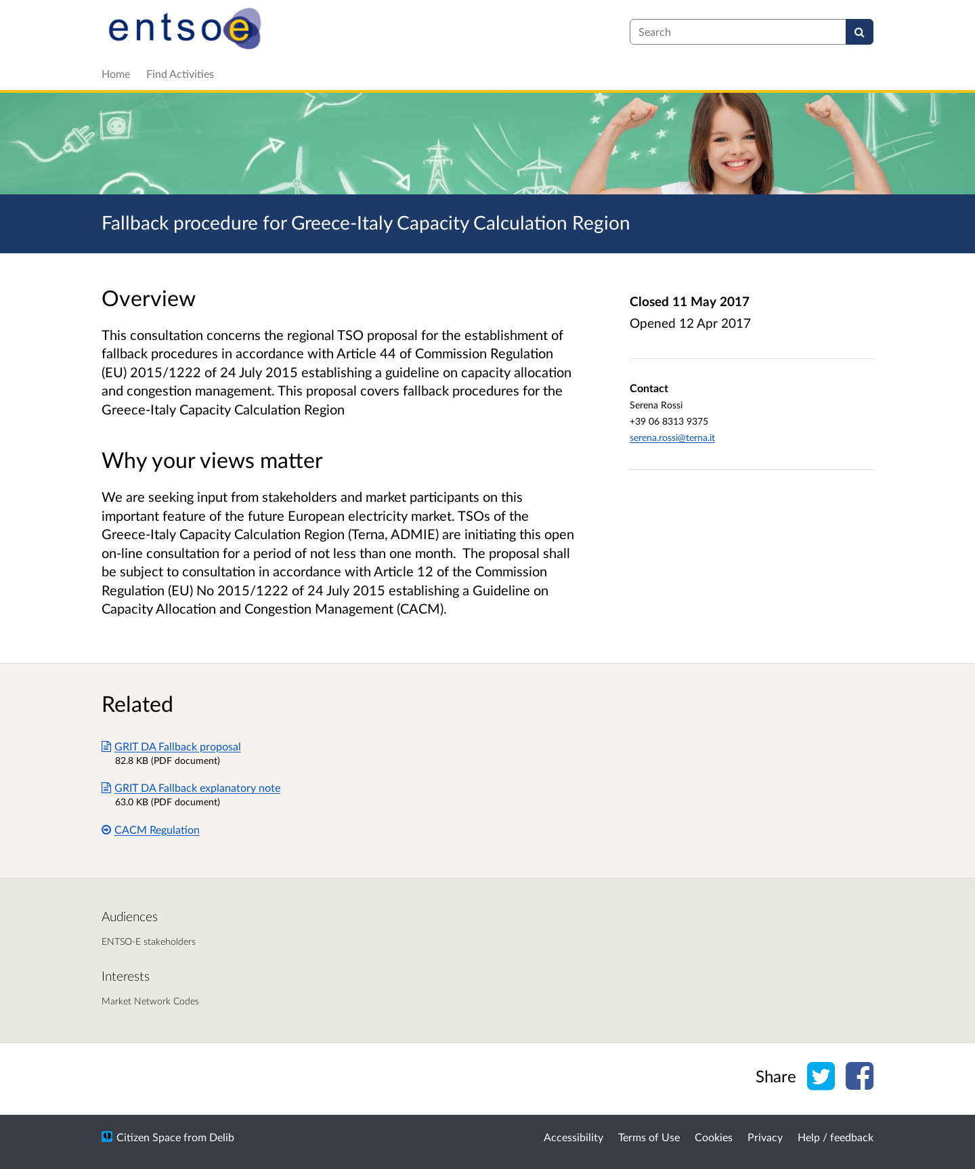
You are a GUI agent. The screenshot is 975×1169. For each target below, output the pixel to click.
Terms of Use (649, 1136)
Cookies (714, 1136)
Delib (221, 1136)
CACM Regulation (151, 829)
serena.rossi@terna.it (672, 437)
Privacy (765, 1136)
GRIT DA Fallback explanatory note (191, 787)
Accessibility (573, 1136)
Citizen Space (148, 1136)
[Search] (859, 32)
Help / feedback (835, 1136)
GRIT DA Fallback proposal (171, 746)
